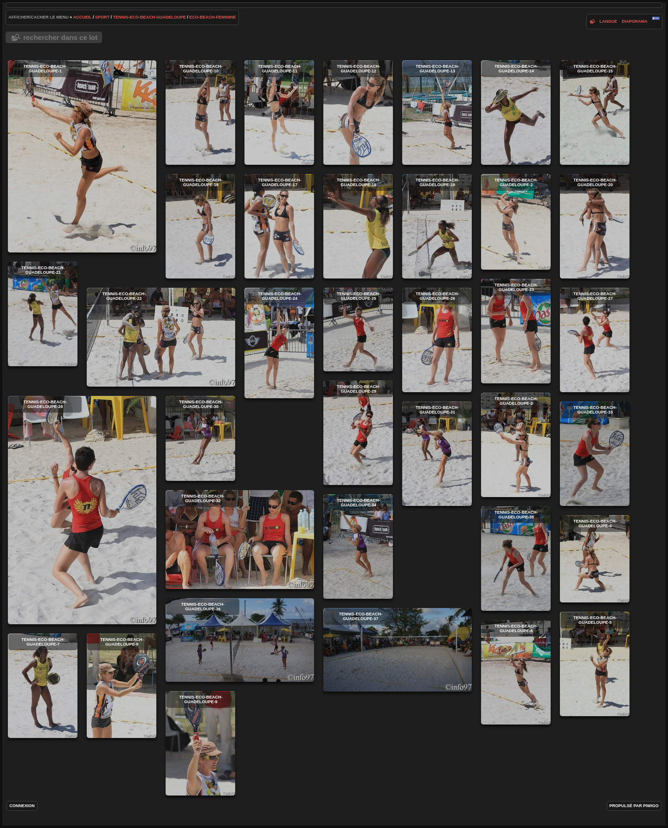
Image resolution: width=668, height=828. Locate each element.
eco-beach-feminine (212, 17)
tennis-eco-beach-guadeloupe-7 (42, 686)
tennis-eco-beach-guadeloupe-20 (594, 226)
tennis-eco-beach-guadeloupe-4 (594, 558)
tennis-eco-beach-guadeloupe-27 (594, 340)
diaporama (635, 21)
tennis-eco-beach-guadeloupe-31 (437, 453)
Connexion (22, 805)
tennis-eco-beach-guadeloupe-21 (42, 314)
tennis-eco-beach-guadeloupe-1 (82, 156)
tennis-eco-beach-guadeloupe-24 (279, 343)
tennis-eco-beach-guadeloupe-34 (358, 546)
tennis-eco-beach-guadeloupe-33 (594, 453)
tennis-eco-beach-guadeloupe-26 (437, 340)
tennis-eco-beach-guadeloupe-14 (516, 112)
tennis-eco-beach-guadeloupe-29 (358, 433)
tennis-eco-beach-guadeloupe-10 (200, 112)
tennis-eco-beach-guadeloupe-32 (240, 539)
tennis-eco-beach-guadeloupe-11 (279, 112)
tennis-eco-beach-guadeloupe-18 (358, 226)
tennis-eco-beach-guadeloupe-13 (437, 112)
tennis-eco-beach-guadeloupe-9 (200, 743)
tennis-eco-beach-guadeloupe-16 (200, 226)
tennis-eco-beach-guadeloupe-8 (121, 686)
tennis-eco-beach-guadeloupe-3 (516, 445)
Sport (102, 17)
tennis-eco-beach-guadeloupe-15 (594, 112)
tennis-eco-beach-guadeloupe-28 (82, 510)
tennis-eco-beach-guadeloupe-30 (200, 438)
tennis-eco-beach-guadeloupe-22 (161, 337)
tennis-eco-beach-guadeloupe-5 (594, 664)
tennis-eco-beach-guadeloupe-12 (358, 112)
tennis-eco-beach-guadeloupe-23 (516, 331)
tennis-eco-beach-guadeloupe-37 (397, 650)
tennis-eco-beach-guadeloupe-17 (279, 226)
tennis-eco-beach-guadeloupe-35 (516, 558)
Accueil (82, 17)
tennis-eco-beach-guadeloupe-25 (358, 329)
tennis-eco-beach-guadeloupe (149, 17)
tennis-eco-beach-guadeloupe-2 (516, 222)
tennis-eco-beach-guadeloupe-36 (240, 640)
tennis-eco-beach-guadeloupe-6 (516, 672)
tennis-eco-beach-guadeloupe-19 (437, 226)
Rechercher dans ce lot (60, 37)
